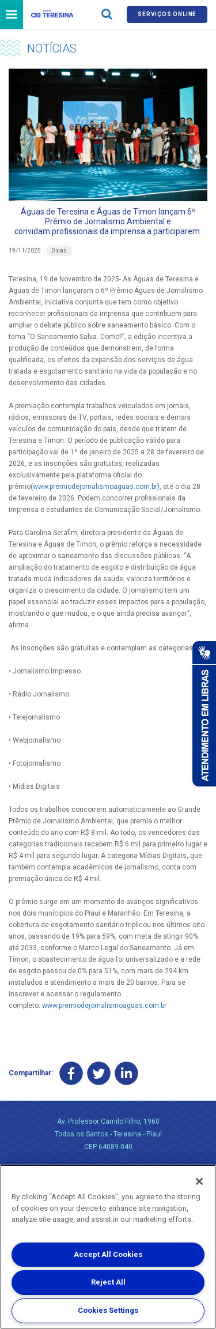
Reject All (108, 1282)
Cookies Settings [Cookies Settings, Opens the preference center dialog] (108, 1310)
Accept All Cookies (108, 1254)
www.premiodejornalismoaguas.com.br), (97, 487)
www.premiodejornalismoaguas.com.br (104, 1006)
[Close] (199, 1181)
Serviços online (167, 14)
